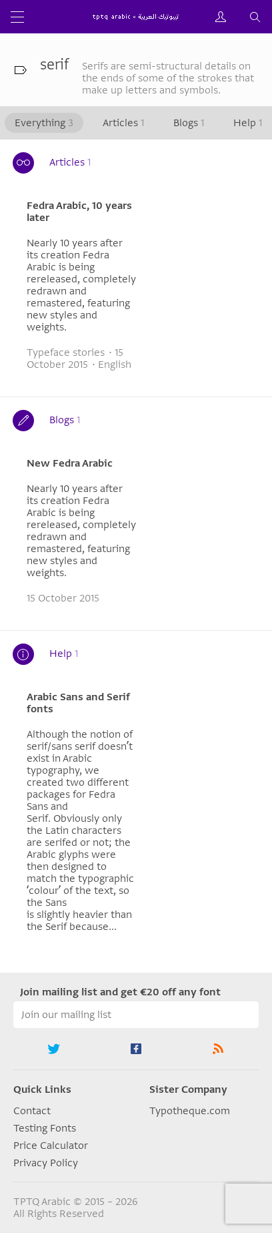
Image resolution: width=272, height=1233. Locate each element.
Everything (44, 123)
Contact (32, 1111)
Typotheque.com (189, 1111)
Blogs (188, 123)
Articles (123, 123)
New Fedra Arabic (70, 463)
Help (247, 123)
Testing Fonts (44, 1128)
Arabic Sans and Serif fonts (78, 703)
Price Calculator (50, 1145)
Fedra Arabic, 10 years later (79, 211)
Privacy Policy (45, 1163)
